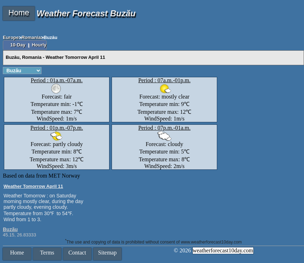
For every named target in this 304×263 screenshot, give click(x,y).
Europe (11, 37)
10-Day (18, 44)
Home (19, 12)
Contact (77, 253)
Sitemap (107, 253)
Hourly (39, 44)
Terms (47, 253)
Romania (31, 37)
